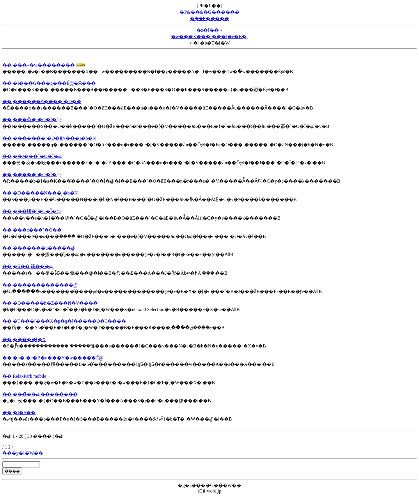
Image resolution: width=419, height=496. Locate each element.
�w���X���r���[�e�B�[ (209, 36)
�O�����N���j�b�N (45, 192)
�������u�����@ (44, 248)
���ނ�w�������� (44, 65)
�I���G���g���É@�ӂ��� (54, 83)
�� (7, 65)
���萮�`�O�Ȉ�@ (37, 119)
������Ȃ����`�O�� (47, 101)
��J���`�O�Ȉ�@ (38, 156)
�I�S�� (24, 412)
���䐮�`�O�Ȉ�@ (37, 211)
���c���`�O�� (37, 229)
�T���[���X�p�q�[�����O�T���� (69, 321)
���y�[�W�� (22, 453)
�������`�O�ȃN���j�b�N (54, 138)
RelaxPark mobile (29, 376)
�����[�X (29, 339)
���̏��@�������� (45, 394)
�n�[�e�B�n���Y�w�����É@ (58, 357)
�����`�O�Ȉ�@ (37, 174)
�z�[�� (207, 30)
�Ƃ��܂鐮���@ (33, 266)
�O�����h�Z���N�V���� (55, 303)
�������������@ (45, 285)
